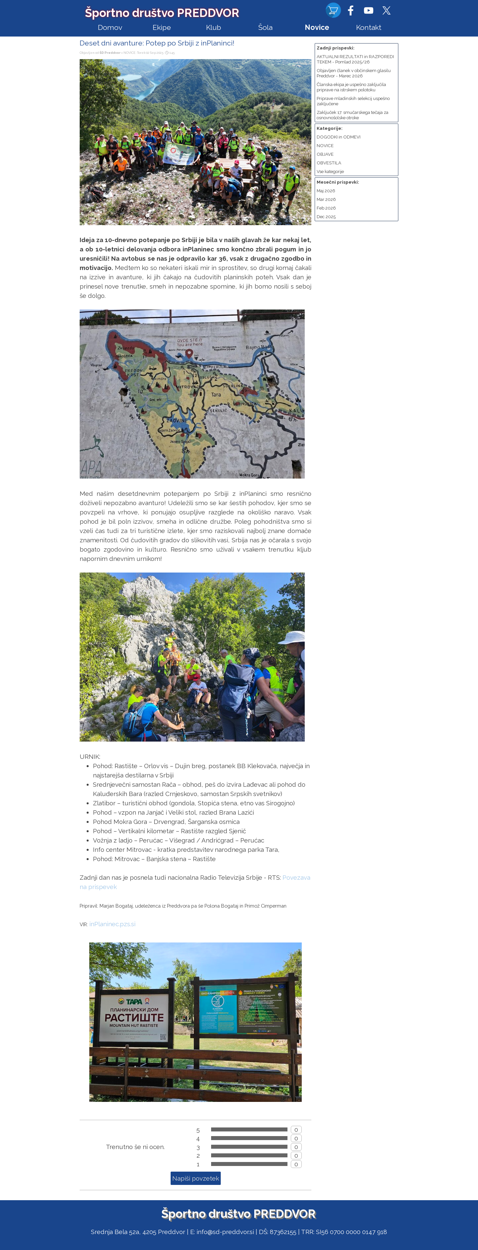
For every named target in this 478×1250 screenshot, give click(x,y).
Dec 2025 (326, 216)
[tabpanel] (239, 1231)
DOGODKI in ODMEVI (338, 136)
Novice (317, 27)
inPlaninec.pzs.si (112, 924)
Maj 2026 (326, 190)
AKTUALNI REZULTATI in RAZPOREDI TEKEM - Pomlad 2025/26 (355, 59)
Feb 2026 (326, 208)
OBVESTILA (329, 162)
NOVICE (325, 145)
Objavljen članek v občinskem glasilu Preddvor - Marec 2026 (354, 73)
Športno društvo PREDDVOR (162, 13)
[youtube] (368, 10)
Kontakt (368, 27)
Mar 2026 (326, 199)
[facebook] (350, 10)
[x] (386, 10)
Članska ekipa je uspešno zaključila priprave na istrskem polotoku (351, 87)
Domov (110, 27)
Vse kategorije (330, 171)
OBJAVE (325, 154)
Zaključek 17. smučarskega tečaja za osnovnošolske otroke (352, 115)
